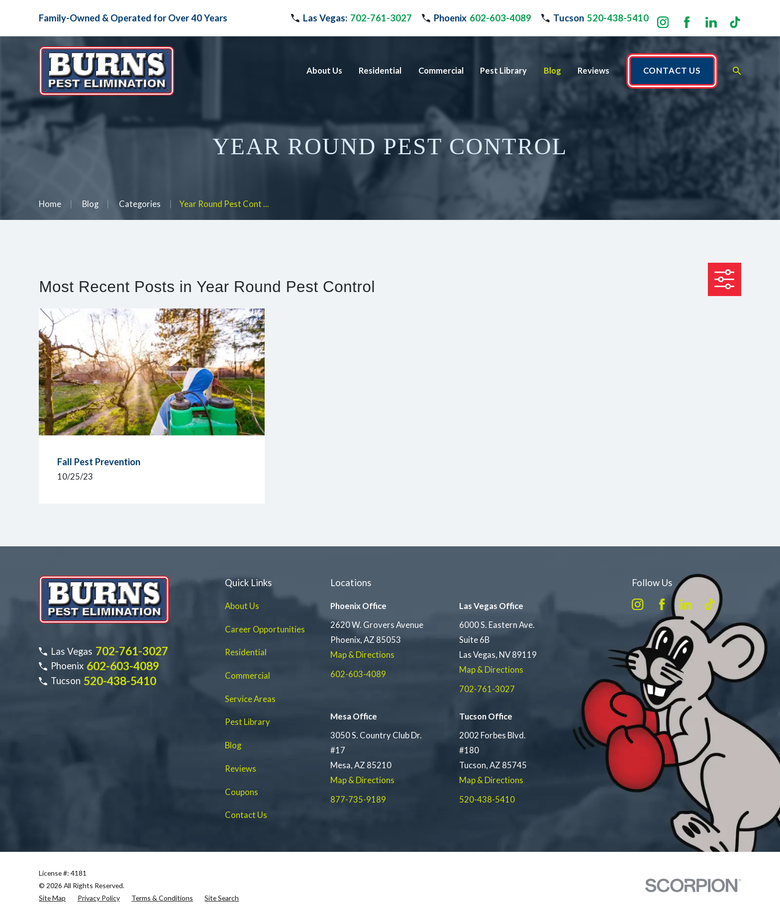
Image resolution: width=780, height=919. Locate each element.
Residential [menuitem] (380, 71)
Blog (233, 745)
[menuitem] (52, 898)
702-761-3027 (381, 17)
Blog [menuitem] (552, 71)
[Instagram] (663, 22)
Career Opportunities (265, 629)
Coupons (241, 792)
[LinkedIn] (711, 22)
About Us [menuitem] (324, 71)
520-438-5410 (618, 17)
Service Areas (250, 699)
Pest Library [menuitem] (503, 71)
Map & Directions (362, 655)
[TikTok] (735, 22)
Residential (246, 652)
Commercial (247, 676)
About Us (242, 606)
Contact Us (246, 815)
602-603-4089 (500, 17)
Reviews (240, 769)
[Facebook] (686, 22)
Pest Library (247, 722)
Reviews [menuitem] (593, 71)
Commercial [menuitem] (441, 71)
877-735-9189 (358, 800)
